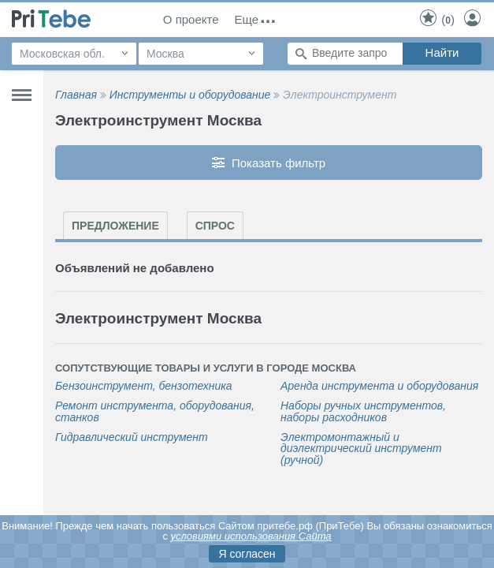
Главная (76, 94)
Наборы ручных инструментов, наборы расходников (363, 411)
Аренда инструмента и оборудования (379, 386)
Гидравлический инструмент (131, 437)
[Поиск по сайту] (345, 54)
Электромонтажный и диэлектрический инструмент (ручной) (361, 449)
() (436, 19)
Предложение (115, 225)
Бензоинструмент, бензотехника (143, 386)
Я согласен (246, 553)
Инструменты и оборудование (190, 94)
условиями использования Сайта (251, 536)
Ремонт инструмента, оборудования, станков (154, 411)
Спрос (215, 225)
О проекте (191, 19)
